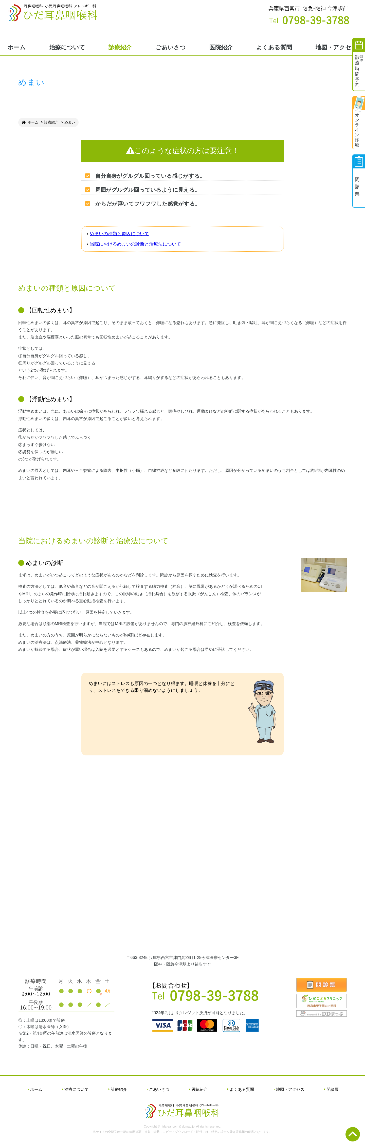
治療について (67, 47)
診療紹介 (120, 47)
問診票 (332, 1089)
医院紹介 (221, 47)
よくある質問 (274, 47)
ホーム (17, 47)
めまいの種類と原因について (119, 233)
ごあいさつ (170, 47)
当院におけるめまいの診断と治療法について (135, 244)
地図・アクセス (336, 47)
